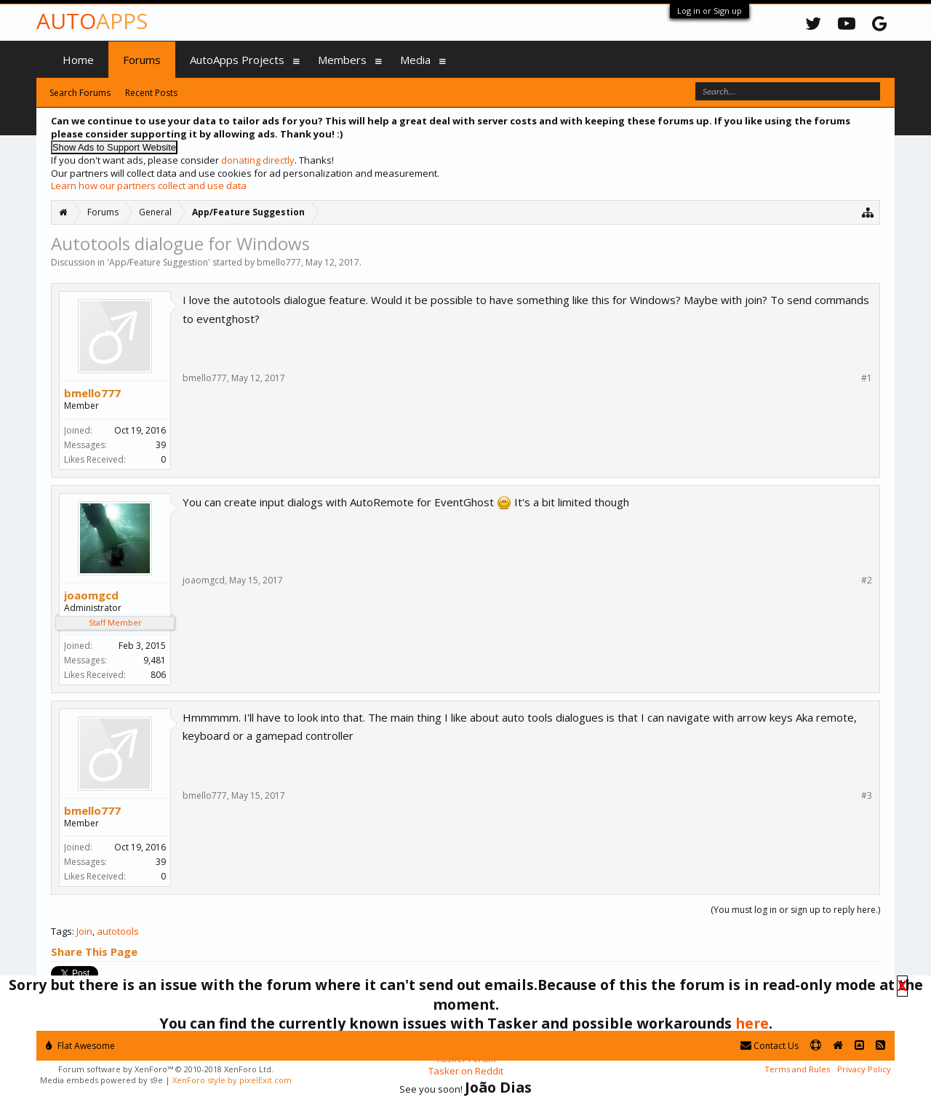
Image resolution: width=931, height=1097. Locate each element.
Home (78, 59)
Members (342, 59)
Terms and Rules (797, 1069)
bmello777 (279, 262)
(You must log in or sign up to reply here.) (795, 909)
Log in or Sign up (709, 10)
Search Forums (80, 93)
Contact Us (769, 1046)
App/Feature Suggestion (158, 262)
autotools (118, 931)
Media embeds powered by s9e (101, 1079)
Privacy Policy (864, 1069)
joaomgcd (91, 595)
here (752, 1023)
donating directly (258, 160)
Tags (61, 931)
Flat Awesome (80, 1046)
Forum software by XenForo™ (165, 1069)
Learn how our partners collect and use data (149, 185)
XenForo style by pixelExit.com (232, 1079)
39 (161, 445)
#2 (866, 580)
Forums (142, 59)
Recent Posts (151, 93)
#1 (866, 378)
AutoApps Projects (237, 59)
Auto (92, 21)
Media (415, 59)
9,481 (154, 660)
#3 (866, 796)
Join (84, 931)
